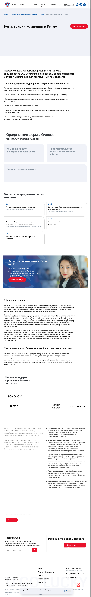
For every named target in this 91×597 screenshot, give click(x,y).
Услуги (6, 15)
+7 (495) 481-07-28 (75, 573)
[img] (8, 4)
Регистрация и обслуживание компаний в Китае (27, 15)
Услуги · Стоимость (46, 572)
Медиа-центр (43, 5)
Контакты (53, 4)
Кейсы (35, 4)
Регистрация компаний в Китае (57, 15)
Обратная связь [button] (71, 546)
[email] (18, 550)
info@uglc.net (71, 577)
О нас (14, 4)
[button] (18, 4)
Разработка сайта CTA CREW (74, 589)
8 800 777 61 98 (69, 4)
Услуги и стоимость (23, 5)
